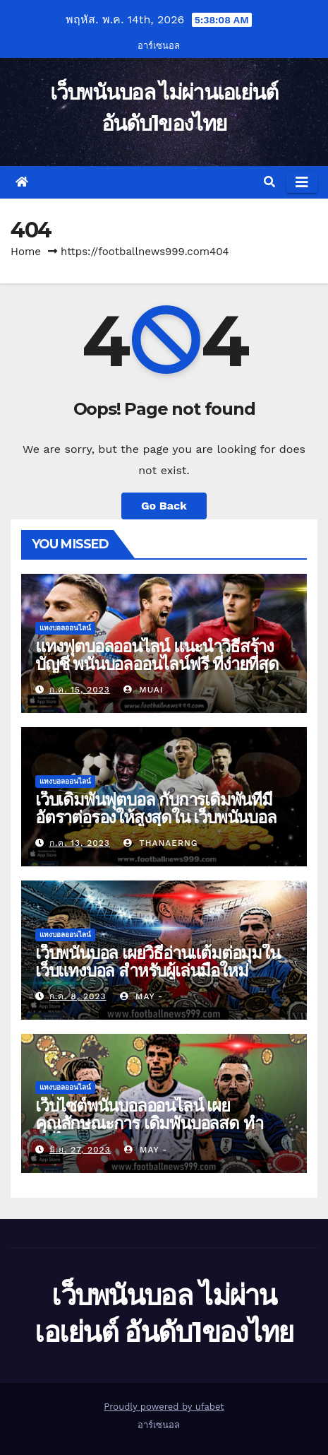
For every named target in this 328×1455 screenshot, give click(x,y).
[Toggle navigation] (301, 182)
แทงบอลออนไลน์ (65, 628)
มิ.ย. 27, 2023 (80, 1150)
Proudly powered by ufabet (164, 1406)
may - (141, 996)
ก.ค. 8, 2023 (78, 996)
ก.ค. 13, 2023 (79, 843)
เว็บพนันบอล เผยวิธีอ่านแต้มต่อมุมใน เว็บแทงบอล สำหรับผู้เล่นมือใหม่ (157, 962)
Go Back (164, 505)
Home (26, 251)
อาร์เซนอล (159, 45)
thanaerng (160, 843)
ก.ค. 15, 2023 (79, 690)
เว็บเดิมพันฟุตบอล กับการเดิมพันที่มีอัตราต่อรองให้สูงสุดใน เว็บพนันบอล (156, 808)
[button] (269, 182)
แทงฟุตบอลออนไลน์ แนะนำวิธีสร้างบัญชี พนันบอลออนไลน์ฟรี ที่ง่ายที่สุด (157, 655)
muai (143, 690)
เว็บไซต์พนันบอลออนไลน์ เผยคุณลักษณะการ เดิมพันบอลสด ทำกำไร (148, 1123)
